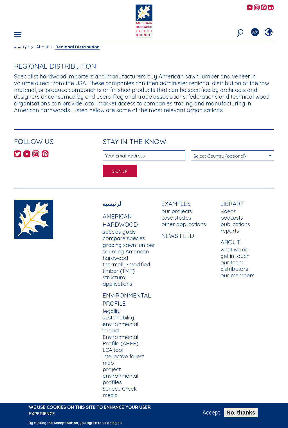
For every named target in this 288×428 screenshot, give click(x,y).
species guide (119, 231)
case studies (176, 217)
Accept (211, 414)
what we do (234, 249)
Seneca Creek (120, 388)
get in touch (234, 256)
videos (228, 211)
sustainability (118, 317)
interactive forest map (123, 359)
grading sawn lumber (129, 245)
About (42, 46)
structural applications (117, 280)
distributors (234, 268)
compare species (124, 238)
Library (232, 203)
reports (229, 230)
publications (235, 224)
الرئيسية (21, 46)
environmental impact (120, 327)
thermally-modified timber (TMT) (126, 267)
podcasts (231, 217)
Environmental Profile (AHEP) (120, 340)
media (110, 395)
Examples (175, 203)
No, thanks (240, 414)
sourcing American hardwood (126, 254)
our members (237, 275)
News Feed (177, 235)
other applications (183, 224)
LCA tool (113, 349)
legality (112, 311)
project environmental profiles (120, 376)
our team (231, 262)
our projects (176, 211)
